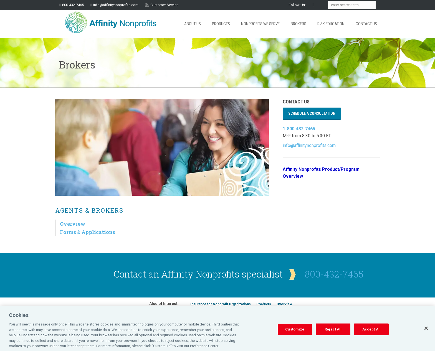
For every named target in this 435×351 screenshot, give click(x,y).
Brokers (298, 23)
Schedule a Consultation (311, 113)
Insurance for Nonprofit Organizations (220, 304)
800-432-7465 (334, 274)
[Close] (426, 334)
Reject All (333, 335)
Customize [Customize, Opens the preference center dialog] (294, 335)
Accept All (371, 335)
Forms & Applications (87, 232)
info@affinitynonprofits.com (115, 5)
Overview (72, 223)
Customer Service (164, 5)
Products (221, 23)
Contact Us (366, 23)
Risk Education (331, 23)
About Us (192, 23)
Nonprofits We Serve (260, 23)
